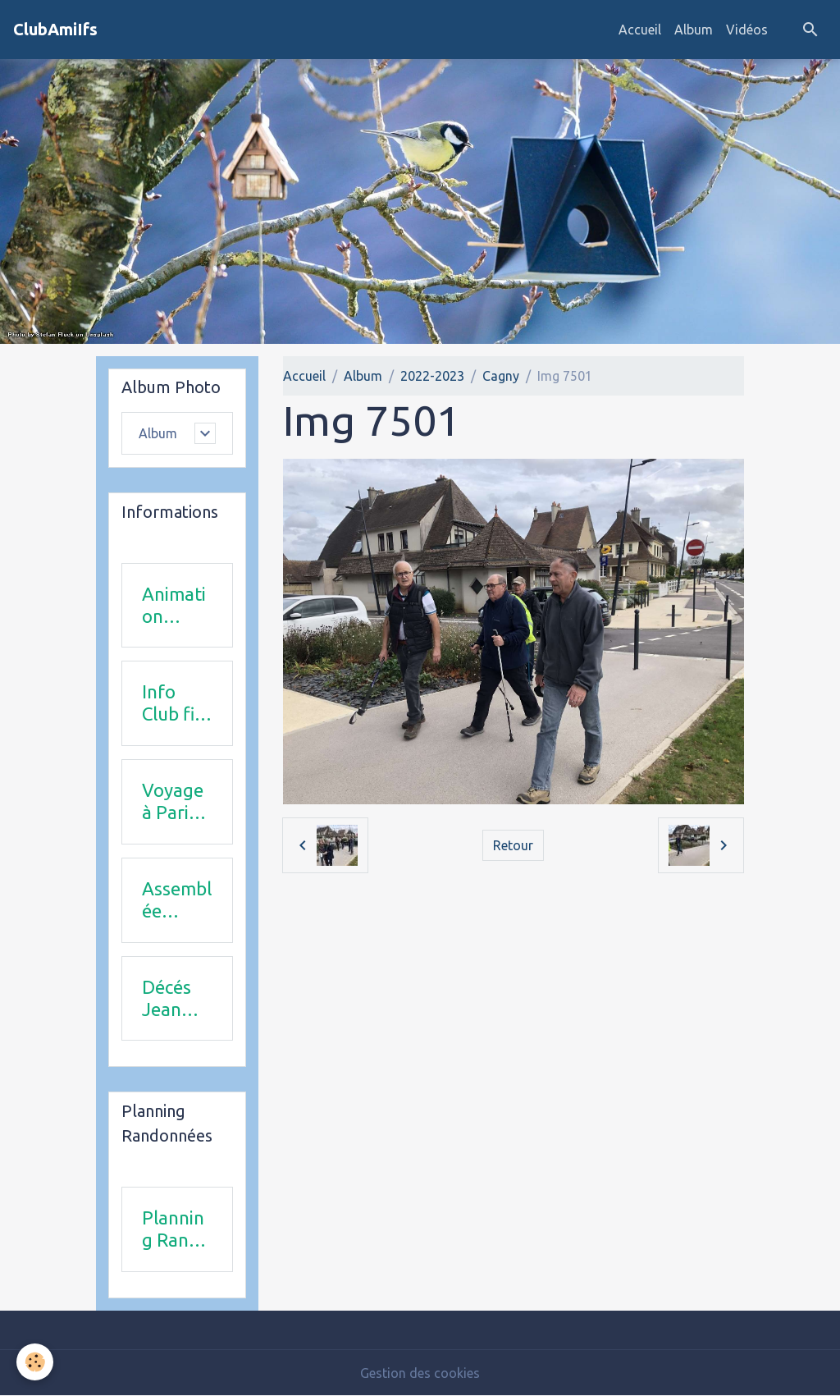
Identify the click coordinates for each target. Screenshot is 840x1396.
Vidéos (747, 29)
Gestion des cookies (420, 1373)
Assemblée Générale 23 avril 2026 (177, 900)
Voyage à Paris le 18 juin (172, 802)
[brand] (55, 29)
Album (693, 29)
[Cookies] (34, 1361)
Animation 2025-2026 (174, 606)
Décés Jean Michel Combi (169, 999)
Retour (513, 845)
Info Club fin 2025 (173, 703)
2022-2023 (432, 375)
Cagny (500, 375)
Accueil (640, 29)
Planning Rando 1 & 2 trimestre (176, 1229)
